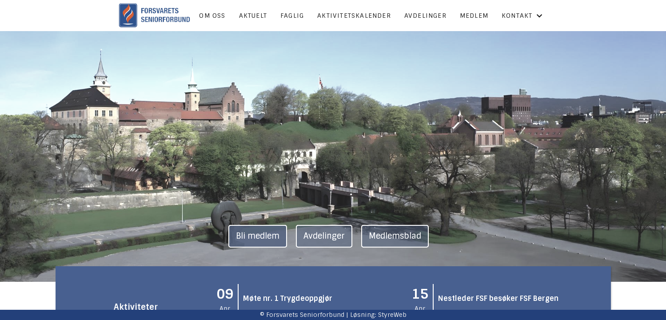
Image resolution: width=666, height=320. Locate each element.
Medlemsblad (395, 236)
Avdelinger (425, 16)
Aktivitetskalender (354, 16)
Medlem (474, 16)
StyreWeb (392, 315)
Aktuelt (253, 16)
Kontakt (522, 16)
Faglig (292, 16)
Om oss (212, 16)
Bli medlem (257, 236)
